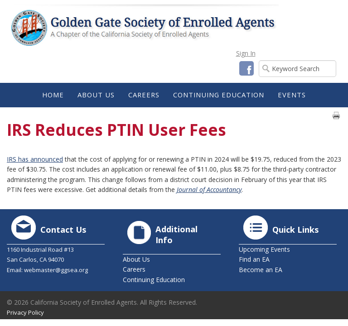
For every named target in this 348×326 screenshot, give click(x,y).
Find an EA (254, 259)
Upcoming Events (264, 249)
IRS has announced (35, 159)
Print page (336, 115)
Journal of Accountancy (209, 189)
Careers (134, 269)
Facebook (246, 68)
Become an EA (260, 269)
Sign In (246, 53)
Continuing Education (154, 279)
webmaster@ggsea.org (56, 270)
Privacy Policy (25, 312)
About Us (136, 259)
